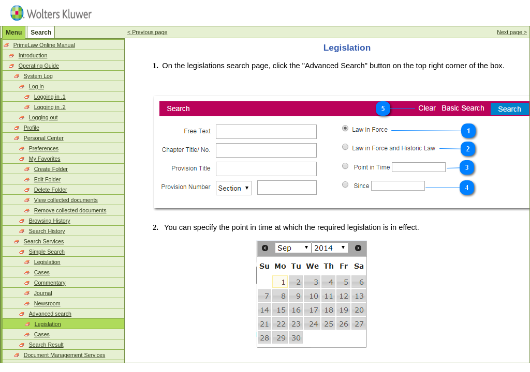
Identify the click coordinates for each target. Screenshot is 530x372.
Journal (43, 293)
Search (41, 32)
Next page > (512, 32)
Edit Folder (47, 179)
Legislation (47, 262)
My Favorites (45, 159)
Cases (42, 272)
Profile (31, 128)
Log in (36, 86)
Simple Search (47, 252)
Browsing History (49, 221)
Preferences (43, 148)
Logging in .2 (50, 107)
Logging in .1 (50, 97)
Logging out (43, 117)
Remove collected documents (70, 210)
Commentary (50, 283)
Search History (47, 231)
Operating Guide (39, 66)
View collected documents (66, 200)
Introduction (33, 55)
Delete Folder (50, 190)
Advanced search (50, 314)
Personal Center (44, 138)
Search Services (44, 241)
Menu (14, 32)
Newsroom (47, 303)
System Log (38, 76)
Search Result (46, 345)
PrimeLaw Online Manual (44, 45)
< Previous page (147, 32)
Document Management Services (65, 355)
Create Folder (51, 169)
